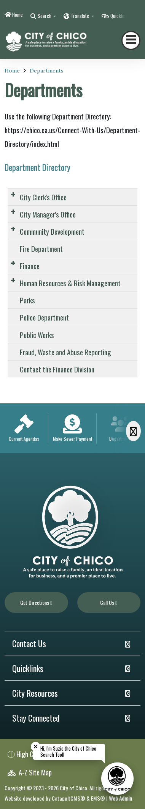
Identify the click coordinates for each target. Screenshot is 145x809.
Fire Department (41, 248)
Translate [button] (80, 15)
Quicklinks (27, 668)
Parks (27, 300)
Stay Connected (36, 718)
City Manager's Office (48, 214)
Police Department (44, 317)
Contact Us (29, 643)
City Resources (35, 693)
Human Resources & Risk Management (70, 282)
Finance (30, 265)
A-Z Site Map (30, 772)
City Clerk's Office (43, 197)
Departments (47, 70)
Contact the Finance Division (57, 369)
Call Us (108, 602)
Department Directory (37, 167)
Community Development (52, 231)
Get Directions (36, 602)
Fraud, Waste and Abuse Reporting (65, 351)
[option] (24, 428)
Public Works (37, 334)
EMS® (98, 798)
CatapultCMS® (68, 798)
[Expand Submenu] (12, 194)
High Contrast (34, 754)
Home (17, 14)
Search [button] (45, 15)
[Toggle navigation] (130, 40)
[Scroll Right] (133, 431)
